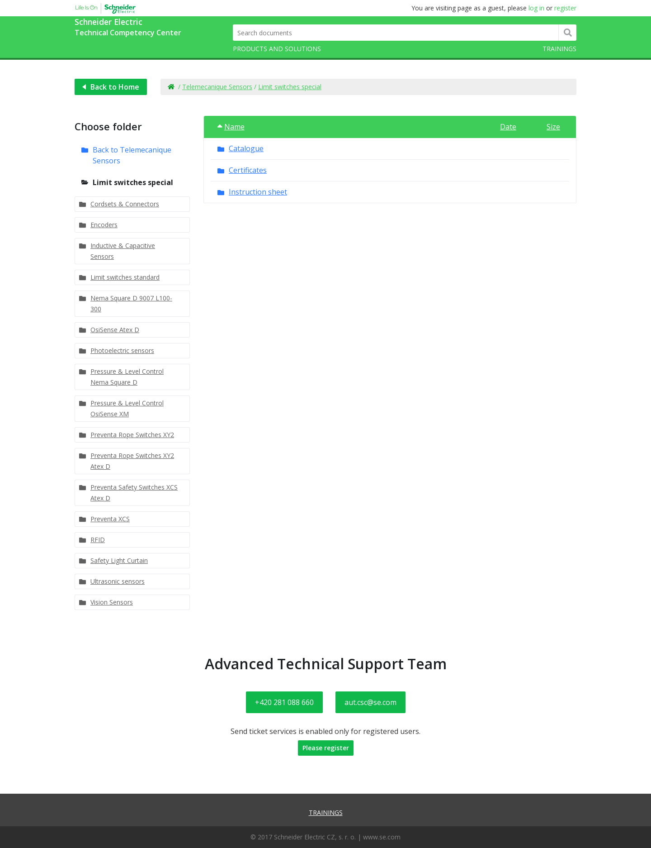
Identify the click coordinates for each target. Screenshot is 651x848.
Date (508, 127)
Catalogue (246, 148)
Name (231, 127)
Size (553, 127)
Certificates (248, 170)
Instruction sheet (258, 192)
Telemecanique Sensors (217, 86)
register (565, 8)
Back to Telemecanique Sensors (132, 155)
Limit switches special (289, 86)
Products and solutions (277, 48)
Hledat (567, 32)
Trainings (559, 48)
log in (536, 8)
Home (170, 86)
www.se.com (382, 837)
